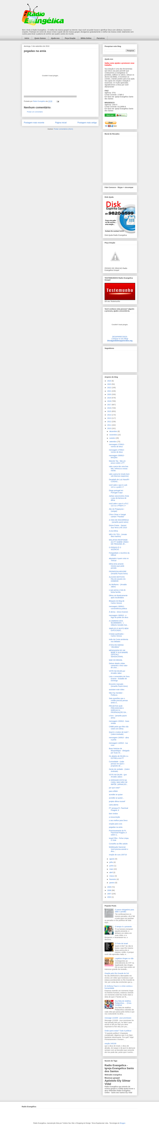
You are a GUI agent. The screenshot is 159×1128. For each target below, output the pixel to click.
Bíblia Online (86, 38)
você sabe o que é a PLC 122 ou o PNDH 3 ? (118, 505)
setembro (113, 442)
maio (111, 869)
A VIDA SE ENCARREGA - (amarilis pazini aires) (119, 521)
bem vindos (113, 814)
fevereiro (113, 879)
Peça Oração (70, 38)
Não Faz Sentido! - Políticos (116, 694)
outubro (112, 438)
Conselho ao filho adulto (118, 844)
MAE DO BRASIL (115, 660)
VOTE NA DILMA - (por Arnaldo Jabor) (118, 776)
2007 (109, 894)
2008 (109, 890)
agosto (112, 859)
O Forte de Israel (121, 943)
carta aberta (113, 805)
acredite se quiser (116, 795)
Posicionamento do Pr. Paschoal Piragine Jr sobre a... (118, 833)
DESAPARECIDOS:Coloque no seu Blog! (120, 338)
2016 (109, 408)
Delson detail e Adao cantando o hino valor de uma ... (118, 665)
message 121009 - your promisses (118, 1018)
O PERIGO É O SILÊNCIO (115, 548)
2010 (109, 428)
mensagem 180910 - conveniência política (118, 607)
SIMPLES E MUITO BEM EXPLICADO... (118, 629)
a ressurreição (114, 817)
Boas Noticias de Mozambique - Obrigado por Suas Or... (119, 751)
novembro (113, 435)
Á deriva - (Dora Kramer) (118, 612)
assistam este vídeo (116, 690)
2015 (109, 411)
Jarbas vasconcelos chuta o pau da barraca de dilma (119, 498)
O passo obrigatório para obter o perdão (124, 911)
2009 (109, 887)
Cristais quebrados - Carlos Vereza (116, 635)
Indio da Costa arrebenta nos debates (118, 640)
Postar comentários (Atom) (63, 129)
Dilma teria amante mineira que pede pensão (116, 566)
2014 (109, 415)
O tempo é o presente (123, 927)
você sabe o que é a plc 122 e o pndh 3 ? (118, 486)
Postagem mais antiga (87, 123)
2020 (109, 394)
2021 (109, 391)
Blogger (122, 1123)
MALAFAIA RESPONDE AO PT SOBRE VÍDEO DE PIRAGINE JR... (118, 542)
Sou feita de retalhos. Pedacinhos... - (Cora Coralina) (123, 1003)
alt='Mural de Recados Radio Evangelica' (120, 158)
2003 (109, 897)
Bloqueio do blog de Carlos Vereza (116, 602)
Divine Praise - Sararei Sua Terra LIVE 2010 (118, 526)
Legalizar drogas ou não (124, 958)
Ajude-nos (55, 38)
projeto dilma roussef (117, 801)
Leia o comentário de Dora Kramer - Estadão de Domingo (119, 678)
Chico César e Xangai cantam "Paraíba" (117, 515)
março (112, 876)
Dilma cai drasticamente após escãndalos (118, 596)
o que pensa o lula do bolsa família (117, 591)
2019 (109, 398)
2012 (109, 422)
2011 (109, 425)
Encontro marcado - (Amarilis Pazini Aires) (118, 685)
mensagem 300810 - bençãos (117, 457)
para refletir (113, 791)
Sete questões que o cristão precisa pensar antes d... (118, 700)
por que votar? (114, 788)
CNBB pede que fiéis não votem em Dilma (118, 728)
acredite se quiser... (116, 798)
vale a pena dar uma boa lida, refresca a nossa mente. (118, 468)
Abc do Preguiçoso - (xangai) (117, 510)
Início (27, 38)
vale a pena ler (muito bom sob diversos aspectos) (119, 475)
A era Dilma (113, 531)
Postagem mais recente (34, 123)
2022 (109, 388)
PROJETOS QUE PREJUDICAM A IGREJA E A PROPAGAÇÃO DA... (118, 709)
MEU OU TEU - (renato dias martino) (118, 535)
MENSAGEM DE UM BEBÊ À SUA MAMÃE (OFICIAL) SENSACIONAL (118, 653)
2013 (109, 418)
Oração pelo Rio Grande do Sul (117, 973)
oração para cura (115, 824)
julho (111, 862)
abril (111, 872)
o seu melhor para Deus (118, 820)
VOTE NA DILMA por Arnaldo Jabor (117, 672)
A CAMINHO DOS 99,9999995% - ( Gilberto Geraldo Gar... (118, 623)
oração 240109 (110, 1044)
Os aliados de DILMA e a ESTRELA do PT (118, 757)
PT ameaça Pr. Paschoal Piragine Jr (118, 809)
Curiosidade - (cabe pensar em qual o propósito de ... (116, 764)
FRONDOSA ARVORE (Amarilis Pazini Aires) (118, 572)
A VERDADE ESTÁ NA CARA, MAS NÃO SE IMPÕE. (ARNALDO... (118, 782)
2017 (109, 405)
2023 (109, 384)
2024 (109, 381)
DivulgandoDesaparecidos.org (119, 341)
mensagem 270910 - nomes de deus (117, 445)
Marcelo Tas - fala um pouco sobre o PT (117, 462)
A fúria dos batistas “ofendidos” (116, 646)
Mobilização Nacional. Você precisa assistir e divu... (118, 849)
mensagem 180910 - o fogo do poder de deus (118, 616)
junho (111, 866)
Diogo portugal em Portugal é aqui (116, 491)
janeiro (112, 883)
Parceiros (101, 38)
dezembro (113, 431)
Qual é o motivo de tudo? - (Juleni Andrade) (119, 733)
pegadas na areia (115, 827)
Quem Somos (40, 38)
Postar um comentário (35, 112)
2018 (109, 401)
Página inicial (61, 123)
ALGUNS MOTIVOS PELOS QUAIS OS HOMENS (117, 579)
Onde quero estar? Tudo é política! (118, 1031)
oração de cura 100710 (118, 855)
